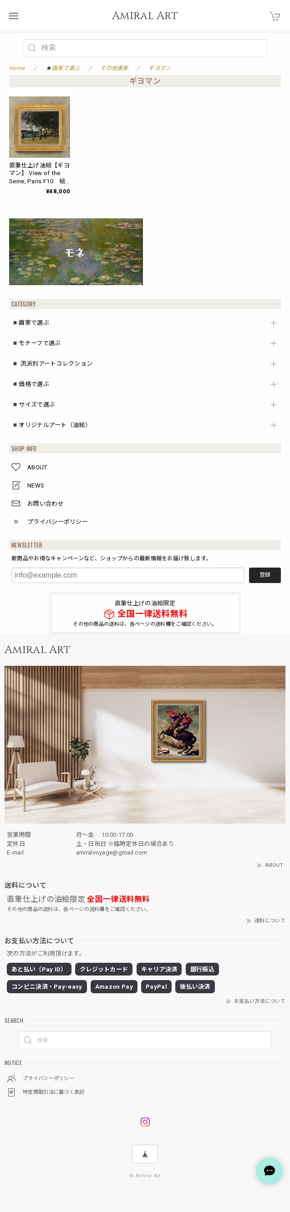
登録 (264, 575)
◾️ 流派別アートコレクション (51, 363)
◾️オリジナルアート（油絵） (51, 425)
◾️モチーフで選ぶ (36, 343)
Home (17, 68)
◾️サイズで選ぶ (33, 404)
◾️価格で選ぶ (30, 384)
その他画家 (114, 68)
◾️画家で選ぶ (30, 322)
